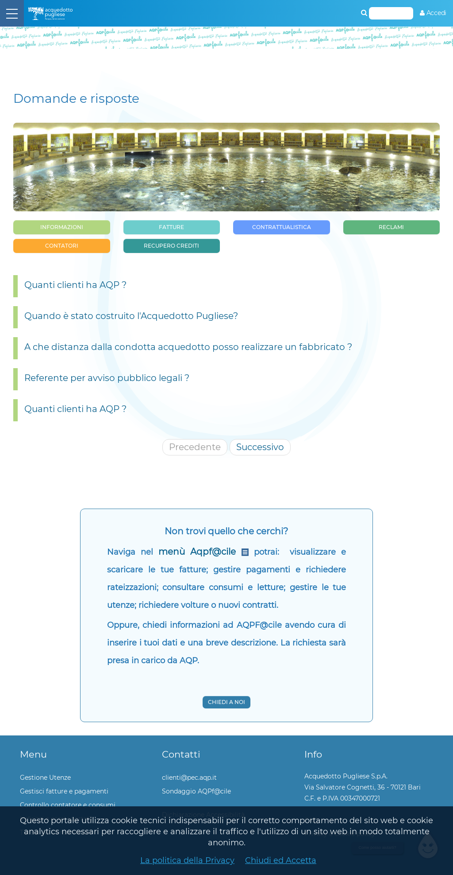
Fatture (171, 227)
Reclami (391, 227)
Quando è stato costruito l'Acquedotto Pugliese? (131, 316)
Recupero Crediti (171, 245)
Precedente (195, 447)
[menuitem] (433, 13)
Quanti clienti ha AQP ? (75, 285)
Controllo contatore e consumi (67, 805)
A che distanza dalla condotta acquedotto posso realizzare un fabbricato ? (188, 347)
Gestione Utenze (45, 778)
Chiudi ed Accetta (280, 860)
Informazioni (61, 227)
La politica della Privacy (187, 860)
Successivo (260, 447)
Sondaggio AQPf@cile (196, 791)
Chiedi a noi (226, 702)
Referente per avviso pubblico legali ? (106, 378)
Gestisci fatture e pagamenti (64, 791)
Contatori (61, 245)
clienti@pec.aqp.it (189, 778)
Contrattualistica (281, 227)
